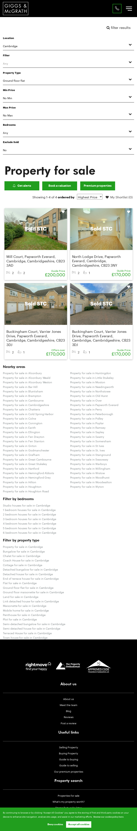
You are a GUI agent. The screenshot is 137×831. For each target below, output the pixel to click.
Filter (6, 55)
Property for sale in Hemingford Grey (27, 477)
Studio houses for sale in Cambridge (26, 505)
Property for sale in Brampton (22, 395)
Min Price (9, 90)
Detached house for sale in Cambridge (28, 574)
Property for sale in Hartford (21, 468)
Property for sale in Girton (20, 445)
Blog (68, 711)
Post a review (68, 723)
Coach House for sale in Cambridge (26, 560)
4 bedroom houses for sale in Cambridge (29, 523)
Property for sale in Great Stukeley (25, 463)
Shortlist (61, 212)
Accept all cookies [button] (78, 824)
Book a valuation (59, 185)
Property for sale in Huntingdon (90, 373)
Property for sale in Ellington (21, 432)
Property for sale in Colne (19, 418)
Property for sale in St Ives (87, 445)
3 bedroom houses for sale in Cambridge (29, 519)
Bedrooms (9, 125)
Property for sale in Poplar (87, 423)
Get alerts (22, 185)
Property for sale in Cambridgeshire (26, 404)
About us (68, 699)
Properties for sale (68, 795)
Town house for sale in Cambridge (25, 637)
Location (8, 38)
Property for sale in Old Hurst (89, 395)
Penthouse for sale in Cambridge (24, 614)
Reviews (68, 717)
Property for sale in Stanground (90, 454)
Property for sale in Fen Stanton (23, 441)
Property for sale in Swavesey (89, 459)
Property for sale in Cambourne (23, 400)
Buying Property (68, 753)
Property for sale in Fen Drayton (23, 436)
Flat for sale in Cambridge (20, 583)
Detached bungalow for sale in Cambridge (30, 569)
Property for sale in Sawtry (87, 436)
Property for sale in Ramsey (88, 427)
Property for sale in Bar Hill (20, 386)
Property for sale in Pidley (86, 418)
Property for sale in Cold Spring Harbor (28, 414)
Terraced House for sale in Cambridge (27, 633)
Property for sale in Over (86, 400)
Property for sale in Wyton (87, 486)
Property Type (12, 73)
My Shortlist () (119, 197)
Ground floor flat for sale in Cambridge (28, 587)
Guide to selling (68, 765)
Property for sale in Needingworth (92, 386)
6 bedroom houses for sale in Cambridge (29, 532)
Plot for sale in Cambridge (20, 619)
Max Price (9, 108)
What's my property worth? (69, 801)
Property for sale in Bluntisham (23, 391)
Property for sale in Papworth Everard (94, 404)
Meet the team (68, 705)
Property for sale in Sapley (87, 432)
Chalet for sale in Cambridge (21, 555)
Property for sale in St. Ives (87, 450)
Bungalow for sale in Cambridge (24, 551)
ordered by (66, 197)
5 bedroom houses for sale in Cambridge (29, 528)
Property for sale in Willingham (90, 468)
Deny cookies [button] (55, 824)
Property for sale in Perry (86, 409)
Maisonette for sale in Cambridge (24, 605)
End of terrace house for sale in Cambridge (31, 578)
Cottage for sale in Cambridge (22, 565)
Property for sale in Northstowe (90, 391)
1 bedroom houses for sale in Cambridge (29, 509)
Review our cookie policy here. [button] (108, 817)
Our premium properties (68, 771)
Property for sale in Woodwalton (91, 482)
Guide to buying (68, 759)
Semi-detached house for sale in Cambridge (31, 628)
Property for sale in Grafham (21, 454)
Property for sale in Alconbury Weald (26, 377)
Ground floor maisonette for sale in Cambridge (33, 592)
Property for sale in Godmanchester (26, 450)
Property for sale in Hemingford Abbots (28, 473)
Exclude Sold (11, 142)
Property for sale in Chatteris (21, 409)
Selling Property (68, 747)
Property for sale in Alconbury (22, 373)
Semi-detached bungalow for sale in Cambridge (34, 624)
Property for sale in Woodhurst (90, 477)
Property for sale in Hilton (19, 482)
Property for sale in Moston (87, 382)
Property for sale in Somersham (90, 441)
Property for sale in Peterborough (91, 414)
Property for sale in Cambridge (23, 546)
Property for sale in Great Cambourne (27, 459)
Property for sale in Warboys (88, 463)
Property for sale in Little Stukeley (92, 377)
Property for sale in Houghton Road (26, 491)
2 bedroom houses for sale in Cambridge (29, 514)
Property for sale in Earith (19, 427)
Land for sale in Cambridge (20, 596)
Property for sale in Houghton (22, 486)
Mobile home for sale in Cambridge (26, 610)
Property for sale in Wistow (87, 473)
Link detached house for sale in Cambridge (31, 601)
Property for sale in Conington (22, 423)
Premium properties (98, 185)
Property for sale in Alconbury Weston (27, 382)
